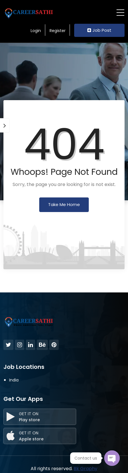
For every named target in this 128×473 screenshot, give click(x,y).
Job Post (99, 30)
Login (36, 30)
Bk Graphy (85, 468)
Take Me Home (64, 204)
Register (58, 30)
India (14, 380)
